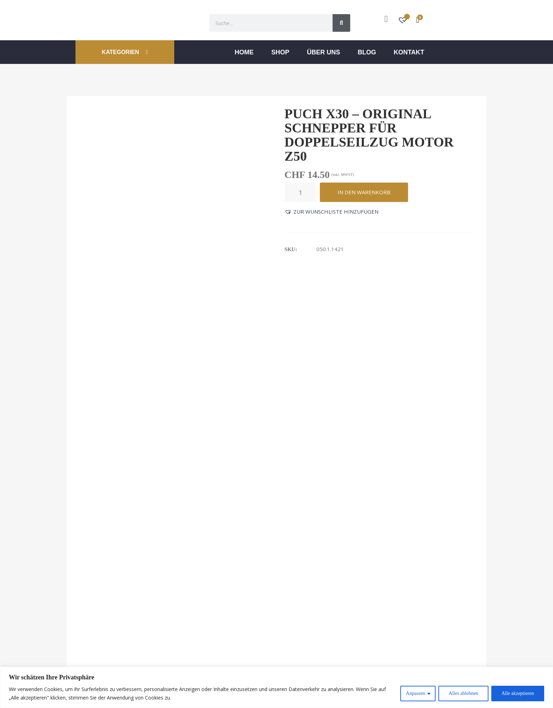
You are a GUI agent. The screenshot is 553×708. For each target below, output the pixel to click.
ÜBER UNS (323, 52)
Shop (280, 52)
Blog (367, 52)
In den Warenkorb (364, 192)
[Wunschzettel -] (403, 21)
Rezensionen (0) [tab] (170, 287)
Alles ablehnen (463, 693)
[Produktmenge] (300, 192)
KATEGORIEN (125, 52)
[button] (331, 211)
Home (244, 52)
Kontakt (409, 52)
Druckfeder (99, 416)
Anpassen (415, 693)
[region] (276, 687)
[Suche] (341, 23)
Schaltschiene (411, 416)
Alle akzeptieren (518, 693)
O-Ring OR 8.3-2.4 (309, 416)
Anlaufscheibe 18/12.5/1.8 (222, 416)
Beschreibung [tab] (100, 287)
